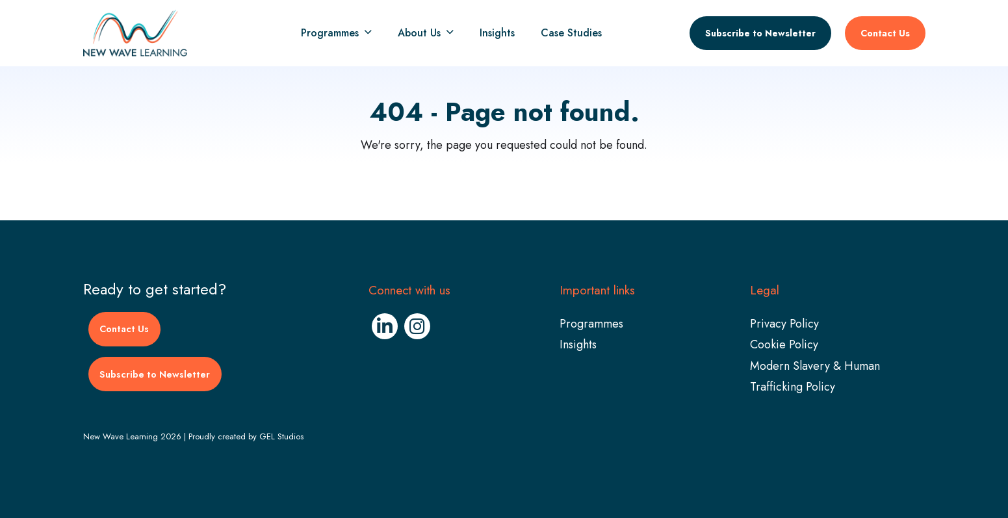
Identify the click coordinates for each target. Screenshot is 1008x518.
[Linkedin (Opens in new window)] (385, 326)
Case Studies (571, 33)
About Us (419, 33)
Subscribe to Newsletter (760, 33)
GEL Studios (281, 436)
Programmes (330, 33)
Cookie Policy (784, 344)
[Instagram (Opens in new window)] (417, 326)
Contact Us (885, 33)
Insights (497, 33)
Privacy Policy (784, 323)
